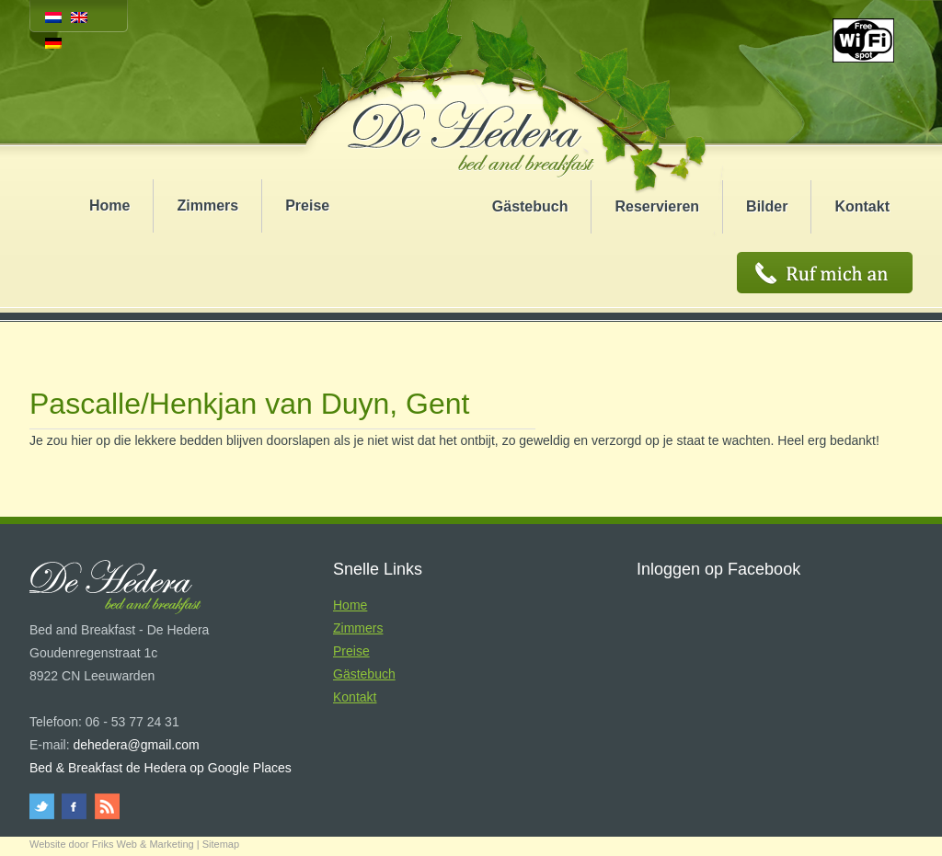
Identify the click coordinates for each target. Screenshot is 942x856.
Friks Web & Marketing (143, 844)
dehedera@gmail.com (136, 744)
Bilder (766, 206)
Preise (307, 205)
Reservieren (657, 206)
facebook (75, 806)
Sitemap (220, 844)
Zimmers (207, 205)
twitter (44, 806)
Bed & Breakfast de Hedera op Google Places (160, 767)
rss (105, 806)
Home (109, 205)
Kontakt (862, 206)
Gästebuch (530, 206)
